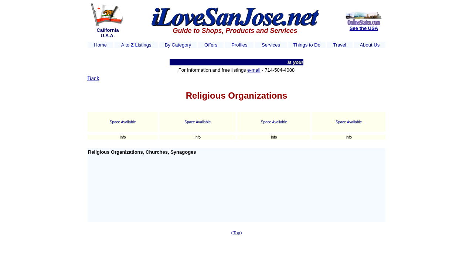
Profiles (239, 45)
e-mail (253, 70)
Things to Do (306, 45)
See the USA (364, 28)
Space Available (123, 122)
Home (100, 45)
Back (93, 78)
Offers (210, 45)
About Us (370, 45)
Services (271, 45)
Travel (339, 45)
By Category (178, 45)
